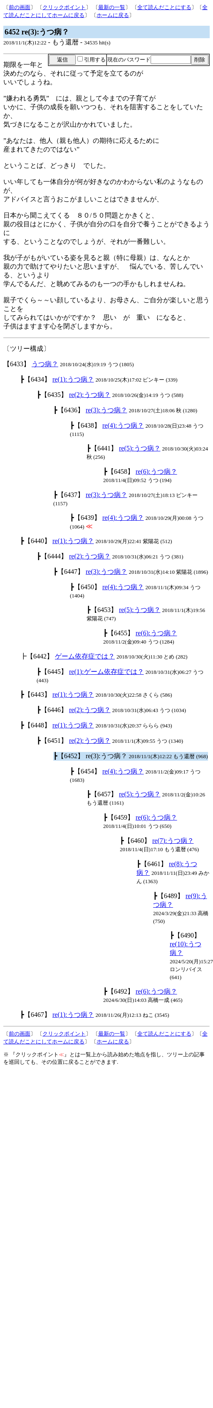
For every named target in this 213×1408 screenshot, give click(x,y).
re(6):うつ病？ (156, 471)
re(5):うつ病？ (140, 448)
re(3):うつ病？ (106, 410)
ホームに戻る (113, 15)
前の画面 (19, 7)
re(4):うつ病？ (123, 425)
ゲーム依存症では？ (85, 656)
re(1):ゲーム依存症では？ (106, 671)
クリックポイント (64, 7)
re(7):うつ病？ (173, 840)
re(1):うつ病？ (73, 379)
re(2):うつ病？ (90, 394)
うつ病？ (45, 363)
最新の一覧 (111, 7)
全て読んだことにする (164, 7)
